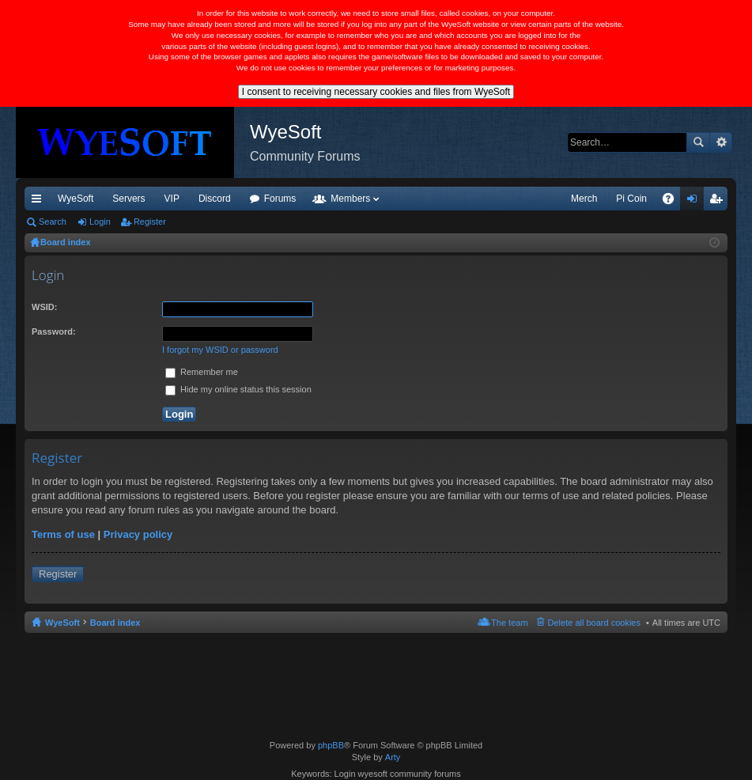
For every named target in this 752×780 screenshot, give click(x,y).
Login (100, 221)
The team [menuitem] (509, 622)
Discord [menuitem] (214, 198)
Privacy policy (138, 534)
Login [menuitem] (695, 201)
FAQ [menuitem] (673, 201)
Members (350, 198)
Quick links (39, 201)
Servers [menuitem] (128, 198)
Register (150, 221)
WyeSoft (75, 198)
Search (698, 142)
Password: (54, 331)
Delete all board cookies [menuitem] (594, 622)
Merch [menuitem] (584, 198)
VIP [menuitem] (171, 198)
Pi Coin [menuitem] (631, 198)
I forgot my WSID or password (220, 349)
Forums (280, 198)
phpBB (331, 745)
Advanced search (720, 142)
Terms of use (63, 534)
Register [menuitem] (719, 201)
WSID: (44, 307)
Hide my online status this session (238, 389)
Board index (115, 622)
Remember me (201, 372)
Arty (393, 757)
